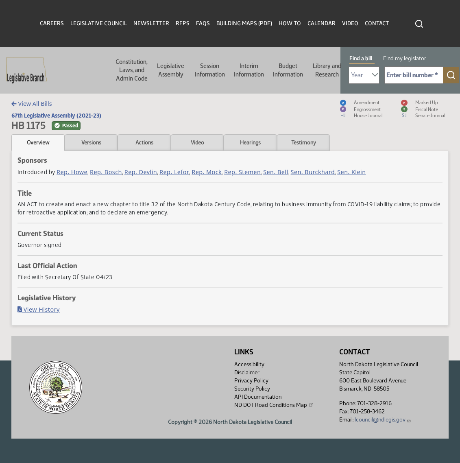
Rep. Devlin (140, 172)
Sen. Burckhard (313, 172)
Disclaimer (246, 372)
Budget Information (288, 70)
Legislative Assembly (170, 70)
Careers (52, 23)
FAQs (203, 23)
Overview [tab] (38, 142)
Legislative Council (98, 23)
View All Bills (31, 103)
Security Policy (252, 388)
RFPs (183, 23)
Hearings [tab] (250, 142)
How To (290, 23)
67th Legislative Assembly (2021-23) (56, 115)
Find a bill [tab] (360, 58)
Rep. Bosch (106, 172)
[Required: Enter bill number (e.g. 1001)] (413, 75)
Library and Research (327, 70)
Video (350, 23)
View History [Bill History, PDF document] (38, 309)
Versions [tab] (91, 142)
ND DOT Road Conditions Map (274, 404)
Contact (377, 23)
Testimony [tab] (303, 142)
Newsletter (151, 23)
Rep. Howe (72, 172)
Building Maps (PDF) (244, 23)
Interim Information (249, 70)
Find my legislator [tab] (404, 58)
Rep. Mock (207, 172)
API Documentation (257, 396)
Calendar (321, 23)
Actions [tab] (144, 142)
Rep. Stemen (242, 172)
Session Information (210, 70)
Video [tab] (197, 142)
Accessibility (249, 364)
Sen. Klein (351, 172)
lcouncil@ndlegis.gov (383, 419)
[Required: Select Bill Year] (364, 75)
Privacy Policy (251, 380)
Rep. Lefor (174, 172)
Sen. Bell (275, 172)
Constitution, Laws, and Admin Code (132, 70)
